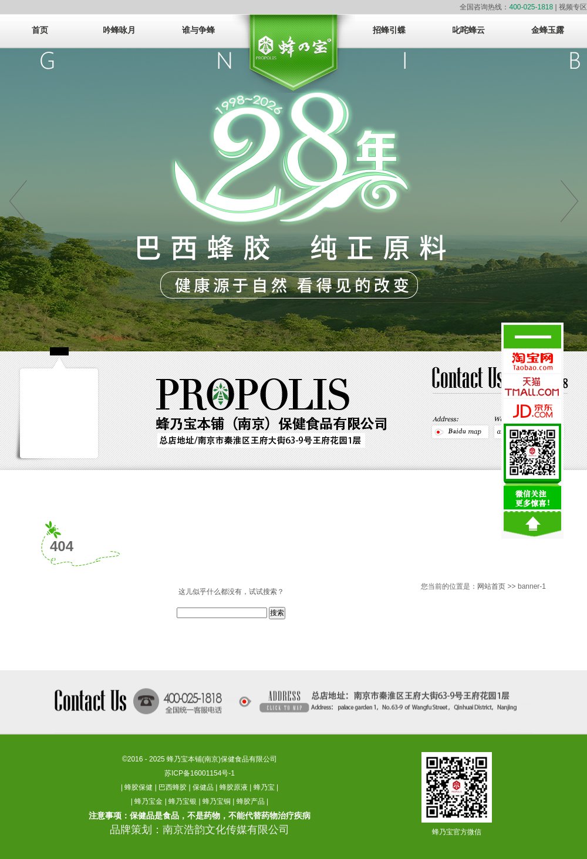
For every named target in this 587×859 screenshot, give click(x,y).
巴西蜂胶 (172, 787)
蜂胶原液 (234, 787)
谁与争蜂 (198, 30)
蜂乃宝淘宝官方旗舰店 (532, 361)
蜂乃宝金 (148, 801)
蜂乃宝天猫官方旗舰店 (532, 386)
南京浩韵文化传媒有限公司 (226, 829)
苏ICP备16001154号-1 (199, 773)
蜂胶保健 (138, 787)
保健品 (203, 787)
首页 (40, 30)
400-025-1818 (531, 7)
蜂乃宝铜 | (220, 801)
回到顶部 (532, 523)
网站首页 (491, 586)
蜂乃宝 (264, 787)
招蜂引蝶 (389, 30)
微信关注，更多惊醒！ (532, 466)
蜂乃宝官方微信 (456, 832)
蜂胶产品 (251, 801)
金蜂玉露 (547, 30)
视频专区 (573, 7)
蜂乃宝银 (182, 801)
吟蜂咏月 (119, 30)
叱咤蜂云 (468, 30)
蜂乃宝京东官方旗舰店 (532, 410)
